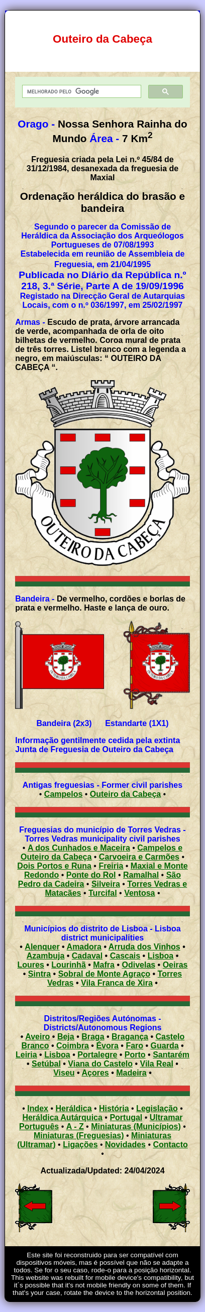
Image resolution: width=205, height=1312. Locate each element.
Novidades (125, 1144)
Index (37, 1108)
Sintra (39, 974)
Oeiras (175, 965)
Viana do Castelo (100, 1063)
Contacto (170, 1144)
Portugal (126, 1117)
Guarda (165, 1045)
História (114, 1108)
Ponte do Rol (91, 875)
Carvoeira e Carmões (139, 857)
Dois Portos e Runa (54, 866)
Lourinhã (68, 965)
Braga (92, 1036)
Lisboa (161, 955)
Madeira (131, 1072)
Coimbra (72, 1045)
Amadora (84, 946)
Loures (31, 965)
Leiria (26, 1054)
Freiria (110, 866)
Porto (135, 1054)
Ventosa (139, 893)
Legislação (157, 1108)
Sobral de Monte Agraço (104, 974)
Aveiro (37, 1036)
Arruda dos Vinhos (144, 946)
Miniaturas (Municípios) (136, 1126)
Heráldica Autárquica (62, 1117)
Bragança (130, 1036)
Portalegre (97, 1054)
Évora (107, 1045)
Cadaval (87, 955)
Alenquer (42, 946)
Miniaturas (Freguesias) (79, 1135)
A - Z (75, 1126)
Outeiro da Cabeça (125, 794)
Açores (95, 1072)
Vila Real (156, 1063)
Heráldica (73, 1108)
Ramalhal (141, 875)
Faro (134, 1045)
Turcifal (102, 893)
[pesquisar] (80, 91)
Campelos (63, 794)
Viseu (63, 1072)
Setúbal (46, 1063)
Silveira (105, 884)
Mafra (104, 965)
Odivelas (138, 965)
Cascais (125, 955)
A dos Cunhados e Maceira (79, 848)
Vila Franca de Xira (117, 983)
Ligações (80, 1144)
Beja (65, 1036)
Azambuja (46, 955)
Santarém (171, 1054)
